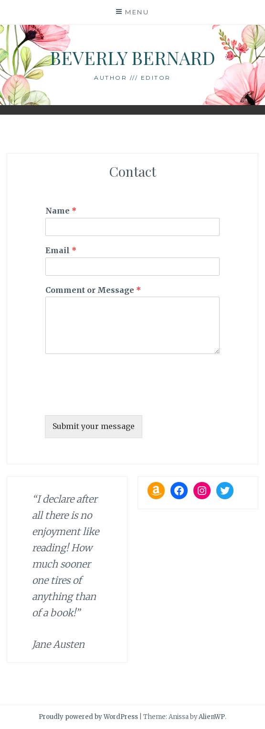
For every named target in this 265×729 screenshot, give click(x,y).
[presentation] (117, 399)
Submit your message (94, 426)
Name (60, 210)
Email (60, 250)
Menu (137, 12)
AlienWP (212, 717)
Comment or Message (93, 290)
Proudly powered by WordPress (88, 717)
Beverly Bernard (132, 57)
